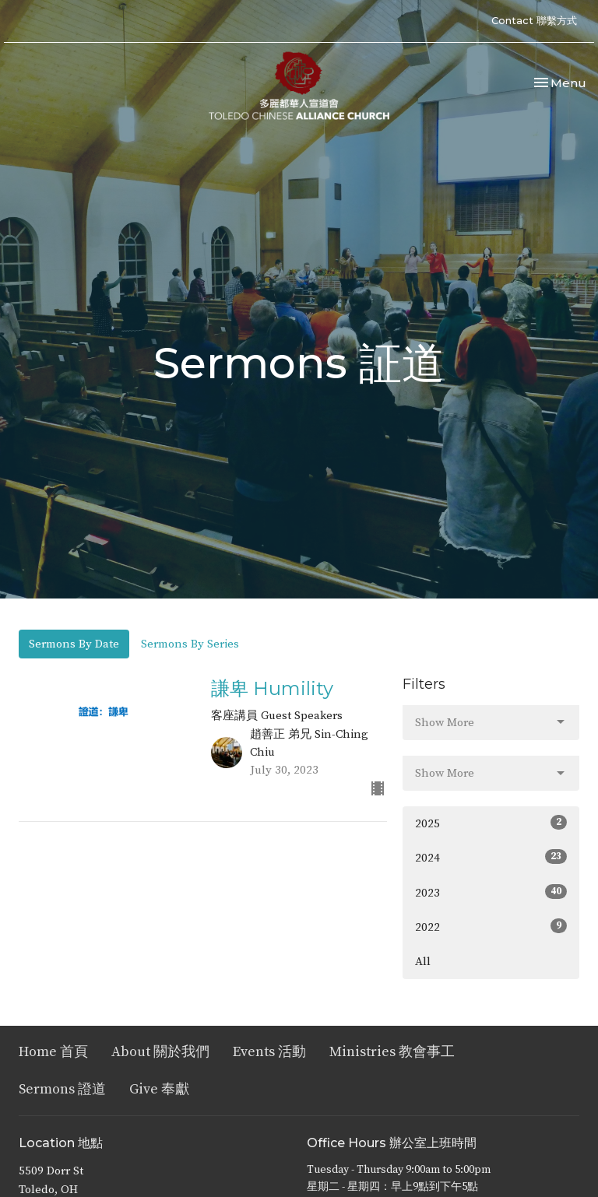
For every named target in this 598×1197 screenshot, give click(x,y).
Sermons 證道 (62, 1089)
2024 (491, 857)
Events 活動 (269, 1052)
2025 (491, 823)
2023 (491, 892)
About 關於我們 (160, 1052)
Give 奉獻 (159, 1089)
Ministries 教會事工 (392, 1052)
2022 (491, 926)
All (423, 961)
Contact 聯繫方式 (534, 20)
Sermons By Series (190, 644)
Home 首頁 (53, 1052)
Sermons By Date (74, 644)
